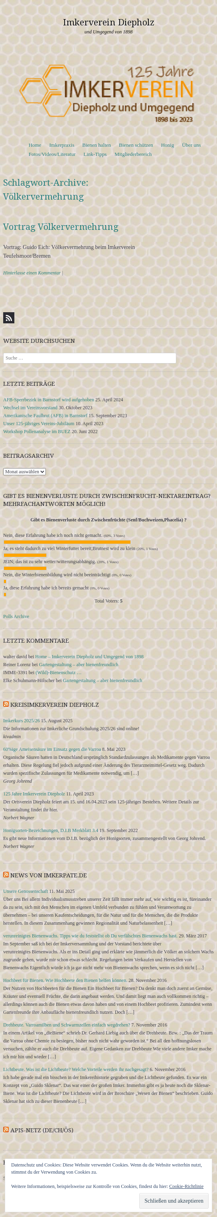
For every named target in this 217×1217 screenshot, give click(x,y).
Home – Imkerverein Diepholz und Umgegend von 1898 (89, 656)
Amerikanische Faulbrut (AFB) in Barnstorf (45, 415)
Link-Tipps (95, 154)
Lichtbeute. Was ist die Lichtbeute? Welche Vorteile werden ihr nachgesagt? (75, 1069)
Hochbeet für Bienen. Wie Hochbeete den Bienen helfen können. (65, 980)
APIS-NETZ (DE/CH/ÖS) (41, 1130)
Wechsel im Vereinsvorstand (30, 407)
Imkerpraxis (61, 145)
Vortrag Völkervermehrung (60, 227)
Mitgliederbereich (133, 154)
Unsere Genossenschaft (25, 891)
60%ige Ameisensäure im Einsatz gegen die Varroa (52, 749)
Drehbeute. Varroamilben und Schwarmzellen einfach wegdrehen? (66, 1025)
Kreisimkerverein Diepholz (54, 704)
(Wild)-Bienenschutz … (58, 672)
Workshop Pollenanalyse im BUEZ (37, 431)
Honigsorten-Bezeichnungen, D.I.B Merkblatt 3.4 (50, 830)
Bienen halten (96, 145)
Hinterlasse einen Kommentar (32, 273)
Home (35, 145)
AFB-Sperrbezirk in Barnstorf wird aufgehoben (48, 399)
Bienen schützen (136, 145)
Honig (167, 145)
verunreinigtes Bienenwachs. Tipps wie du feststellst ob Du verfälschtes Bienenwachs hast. (90, 936)
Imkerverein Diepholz (108, 22)
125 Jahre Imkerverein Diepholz (34, 794)
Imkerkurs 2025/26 (21, 720)
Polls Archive (16, 616)
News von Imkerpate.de (48, 875)
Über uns (191, 145)
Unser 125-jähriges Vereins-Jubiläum (38, 423)
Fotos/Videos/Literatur (52, 154)
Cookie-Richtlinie (186, 1186)
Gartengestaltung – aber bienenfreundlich (78, 664)
